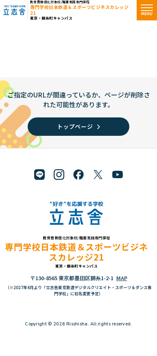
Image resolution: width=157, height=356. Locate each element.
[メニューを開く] (147, 10)
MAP (121, 278)
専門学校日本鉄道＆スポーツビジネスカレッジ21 (79, 9)
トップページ (78, 126)
